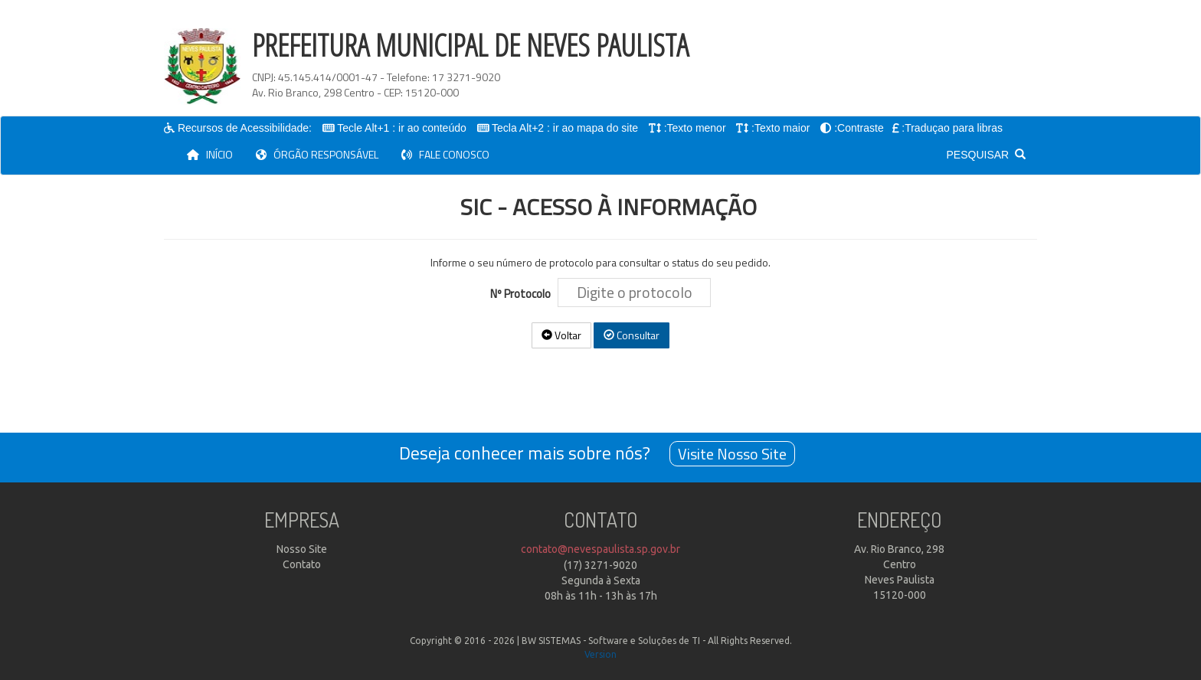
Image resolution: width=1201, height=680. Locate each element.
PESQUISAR (986, 155)
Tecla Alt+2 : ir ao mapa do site (566, 128)
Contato (302, 564)
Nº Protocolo (522, 294)
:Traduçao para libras (952, 128)
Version (600, 654)
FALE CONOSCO (445, 154)
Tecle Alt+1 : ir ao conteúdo (402, 128)
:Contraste (860, 128)
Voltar (561, 335)
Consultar (631, 335)
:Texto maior (781, 128)
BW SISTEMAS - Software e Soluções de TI (611, 641)
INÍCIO (215, 153)
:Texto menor (695, 128)
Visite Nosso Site (732, 454)
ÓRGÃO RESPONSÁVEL (317, 154)
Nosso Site (302, 549)
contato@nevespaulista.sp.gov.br (600, 549)
